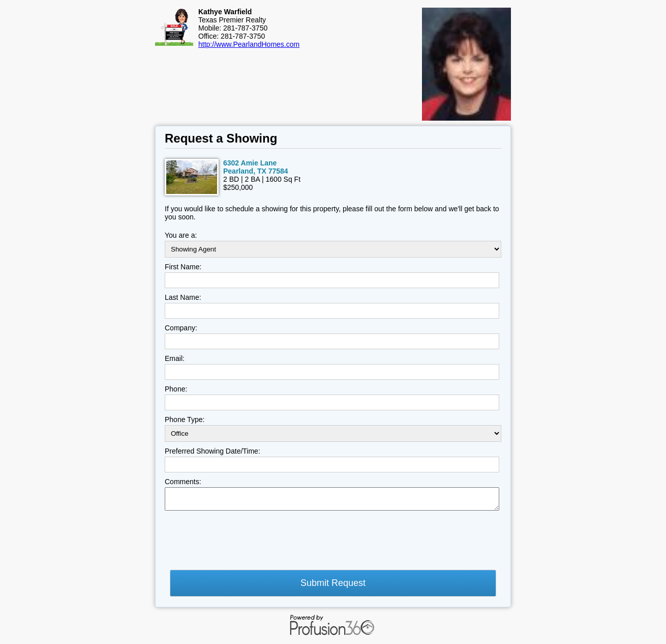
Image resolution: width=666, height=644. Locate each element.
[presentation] (242, 543)
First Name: (183, 267)
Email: (175, 358)
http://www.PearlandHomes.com (248, 44)
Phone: (176, 389)
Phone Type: (184, 419)
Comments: (183, 482)
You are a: (181, 235)
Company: (181, 328)
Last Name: (183, 297)
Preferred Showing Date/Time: (212, 451)
